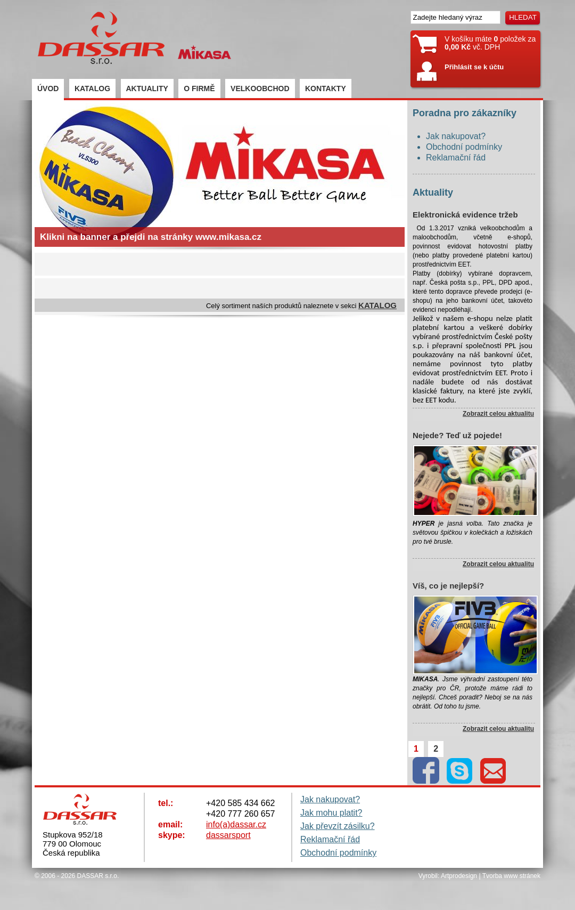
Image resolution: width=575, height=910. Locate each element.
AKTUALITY (147, 88)
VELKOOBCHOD (260, 88)
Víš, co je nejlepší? (448, 585)
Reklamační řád (456, 157)
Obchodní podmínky (464, 146)
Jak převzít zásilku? (337, 826)
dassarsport (228, 835)
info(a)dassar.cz (236, 824)
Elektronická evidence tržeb (465, 214)
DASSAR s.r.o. (98, 876)
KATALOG (92, 88)
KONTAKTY (325, 88)
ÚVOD (48, 88)
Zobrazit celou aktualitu (498, 413)
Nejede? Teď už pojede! (457, 435)
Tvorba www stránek (511, 876)
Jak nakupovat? (456, 136)
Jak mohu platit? (331, 812)
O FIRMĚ (199, 88)
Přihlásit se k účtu (474, 67)
